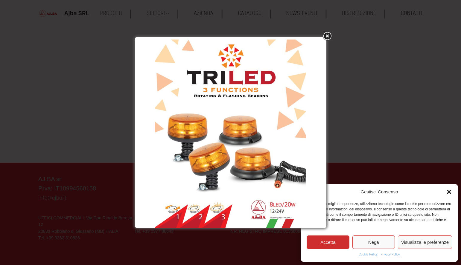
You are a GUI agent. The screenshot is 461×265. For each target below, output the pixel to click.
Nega (373, 242)
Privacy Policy (390, 254)
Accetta (327, 242)
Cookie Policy (368, 254)
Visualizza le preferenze (425, 242)
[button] (449, 192)
